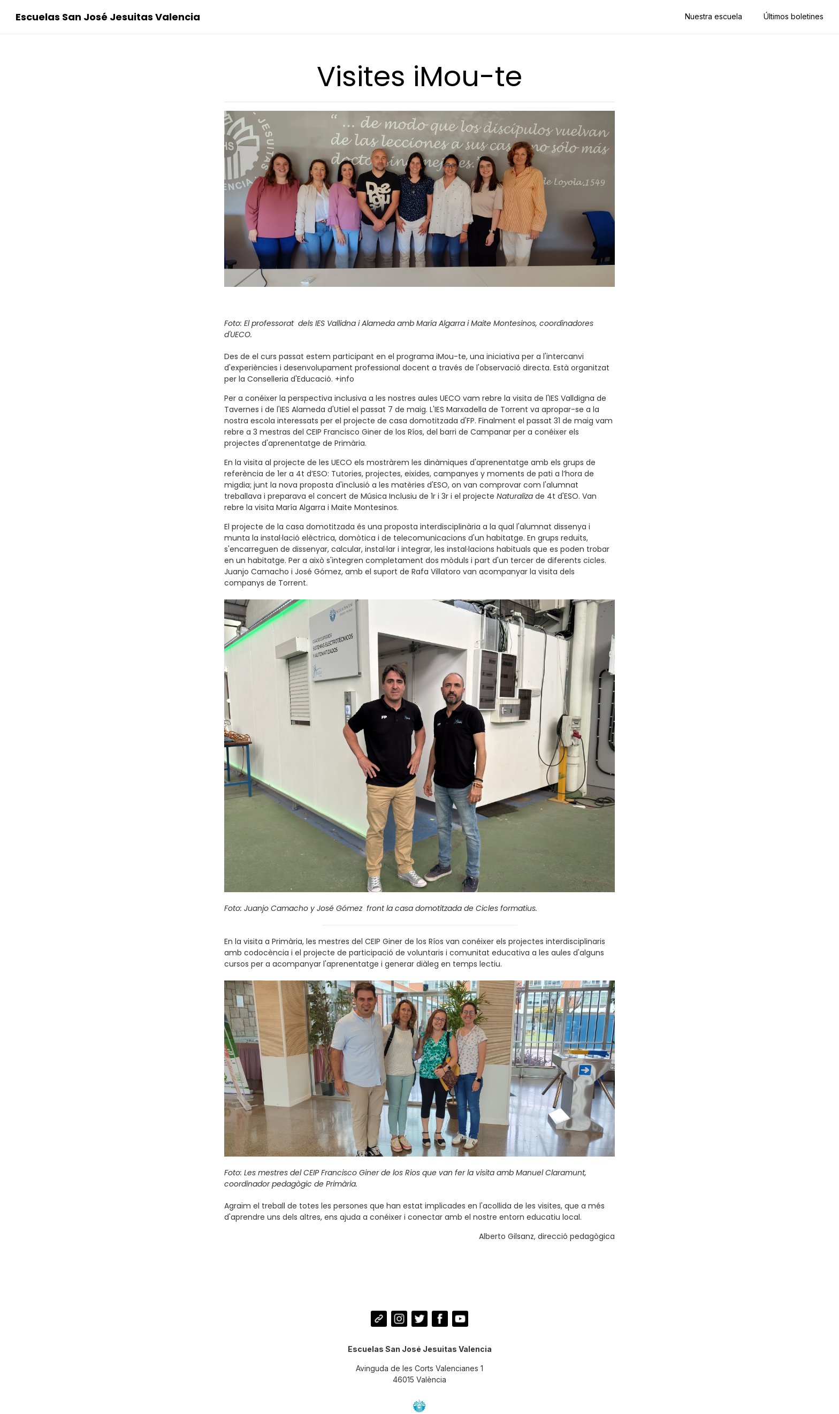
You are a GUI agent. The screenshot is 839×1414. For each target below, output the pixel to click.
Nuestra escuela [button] (712, 16)
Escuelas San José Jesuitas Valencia (109, 17)
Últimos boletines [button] (792, 16)
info (347, 379)
